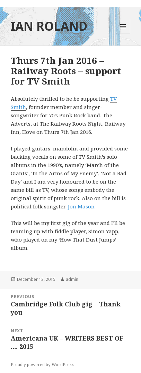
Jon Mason (81, 206)
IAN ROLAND (49, 26)
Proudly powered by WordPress (42, 364)
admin (72, 279)
